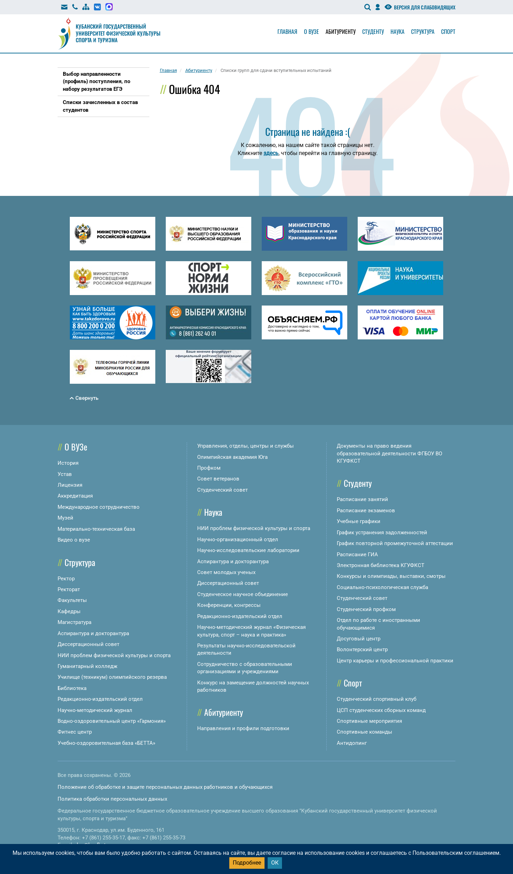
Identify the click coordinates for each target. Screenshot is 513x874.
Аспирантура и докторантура (93, 633)
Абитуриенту (341, 31)
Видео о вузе (74, 540)
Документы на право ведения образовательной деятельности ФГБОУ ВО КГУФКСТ (389, 453)
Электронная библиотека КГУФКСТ (380, 565)
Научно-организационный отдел (237, 539)
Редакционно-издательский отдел (100, 699)
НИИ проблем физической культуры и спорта (114, 655)
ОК (274, 862)
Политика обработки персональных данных (112, 799)
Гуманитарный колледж (87, 666)
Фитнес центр (75, 732)
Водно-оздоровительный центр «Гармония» (112, 721)
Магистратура (74, 622)
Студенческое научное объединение (242, 594)
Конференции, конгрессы (229, 605)
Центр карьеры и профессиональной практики (395, 661)
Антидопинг (352, 743)
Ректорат (69, 589)
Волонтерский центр (362, 649)
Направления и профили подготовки (243, 728)
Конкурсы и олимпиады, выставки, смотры (391, 576)
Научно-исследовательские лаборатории (248, 550)
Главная (287, 31)
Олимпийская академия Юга (232, 457)
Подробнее (247, 862)
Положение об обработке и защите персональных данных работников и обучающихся (165, 787)
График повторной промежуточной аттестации (395, 543)
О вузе (311, 31)
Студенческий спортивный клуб (376, 699)
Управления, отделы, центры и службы (245, 446)
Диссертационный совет (88, 644)
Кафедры (69, 611)
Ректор (66, 578)
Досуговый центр (358, 639)
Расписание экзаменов (366, 510)
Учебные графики (358, 521)
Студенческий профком (366, 609)
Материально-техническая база (96, 529)
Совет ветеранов (218, 479)
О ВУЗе (76, 446)
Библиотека (72, 688)
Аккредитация (75, 496)
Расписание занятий (362, 499)
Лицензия (70, 485)
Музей (65, 518)
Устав (65, 474)
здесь (270, 153)
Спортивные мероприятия (369, 721)
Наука (397, 31)
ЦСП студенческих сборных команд (381, 710)
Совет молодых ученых (226, 572)
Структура (422, 31)
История (68, 463)
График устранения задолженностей (382, 532)
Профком (209, 468)
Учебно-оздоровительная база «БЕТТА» (106, 743)
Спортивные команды (364, 732)
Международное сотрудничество (99, 507)
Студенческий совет (222, 490)
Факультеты (72, 600)
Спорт (448, 31)
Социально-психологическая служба (382, 587)
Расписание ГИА (357, 554)
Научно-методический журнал (95, 710)
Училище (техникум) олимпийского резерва (112, 677)
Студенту (373, 31)
